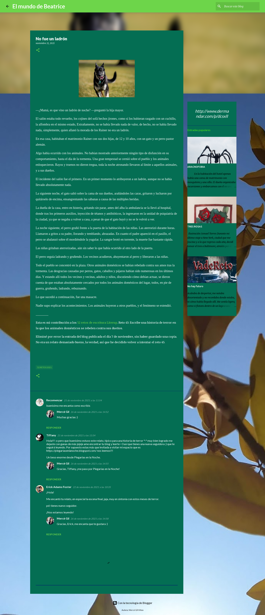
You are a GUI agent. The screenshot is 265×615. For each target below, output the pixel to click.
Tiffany (51, 435)
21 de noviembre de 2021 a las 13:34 (76, 435)
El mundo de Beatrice (38, 6)
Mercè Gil (63, 411)
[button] (38, 50)
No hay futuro (195, 286)
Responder (53, 427)
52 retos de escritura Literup (97, 322)
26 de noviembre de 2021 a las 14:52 (89, 412)
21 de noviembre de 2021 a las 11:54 (83, 400)
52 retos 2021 (44, 367)
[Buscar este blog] (241, 6)
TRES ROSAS (194, 226)
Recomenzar (54, 400)
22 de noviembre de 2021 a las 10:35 (92, 487)
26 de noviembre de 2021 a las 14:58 (89, 518)
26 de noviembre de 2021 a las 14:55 (89, 463)
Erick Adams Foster (59, 486)
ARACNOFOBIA (196, 166)
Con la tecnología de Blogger (132, 602)
